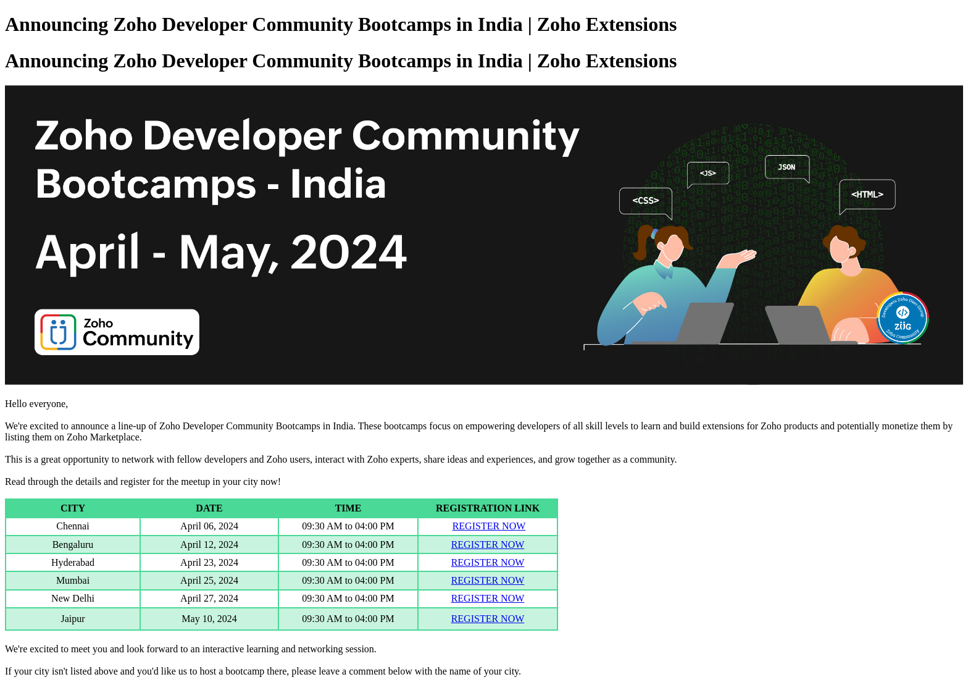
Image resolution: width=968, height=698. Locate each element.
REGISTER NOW (489, 526)
